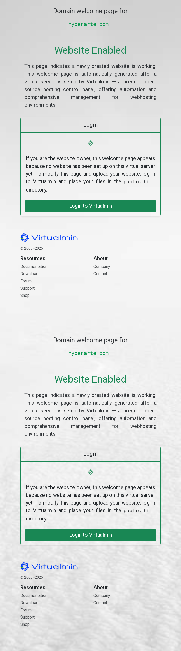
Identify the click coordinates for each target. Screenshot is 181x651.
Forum (26, 280)
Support (27, 287)
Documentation (33, 266)
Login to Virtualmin (90, 205)
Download (29, 273)
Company (101, 266)
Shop (25, 294)
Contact (127, 291)
